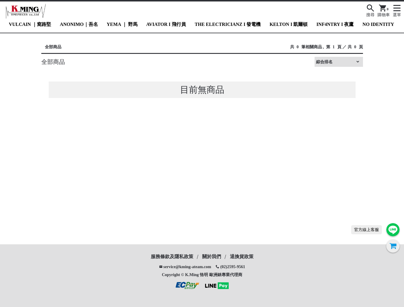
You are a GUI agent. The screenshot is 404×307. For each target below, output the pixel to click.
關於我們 (211, 256)
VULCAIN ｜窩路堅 (30, 24)
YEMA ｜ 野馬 (122, 24)
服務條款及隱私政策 (172, 256)
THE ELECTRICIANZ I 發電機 (228, 24)
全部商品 (53, 47)
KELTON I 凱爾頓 (288, 24)
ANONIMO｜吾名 (79, 24)
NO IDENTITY (378, 24)
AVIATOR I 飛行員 (166, 24)
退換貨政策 (241, 256)
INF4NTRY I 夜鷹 (335, 24)
